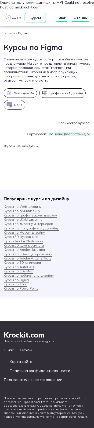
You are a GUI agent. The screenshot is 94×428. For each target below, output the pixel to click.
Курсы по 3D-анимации (22, 262)
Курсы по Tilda (15, 284)
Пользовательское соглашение (33, 379)
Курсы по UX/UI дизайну (23, 219)
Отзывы (80, 18)
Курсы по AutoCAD (19, 267)
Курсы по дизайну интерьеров (28, 224)
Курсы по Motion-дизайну (24, 232)
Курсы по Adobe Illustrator (24, 249)
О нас (9, 350)
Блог (62, 18)
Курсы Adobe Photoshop (23, 241)
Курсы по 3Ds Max (18, 271)
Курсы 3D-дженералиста (24, 245)
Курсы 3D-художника (21, 237)
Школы (25, 350)
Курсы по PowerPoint (21, 288)
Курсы (35, 18)
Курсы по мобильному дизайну (29, 275)
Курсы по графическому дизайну (30, 215)
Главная (9, 33)
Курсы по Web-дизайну (23, 206)
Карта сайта (21, 361)
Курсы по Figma (16, 280)
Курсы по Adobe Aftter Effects (27, 258)
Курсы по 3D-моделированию (28, 254)
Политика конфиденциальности (40, 371)
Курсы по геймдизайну (22, 211)
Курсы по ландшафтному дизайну (31, 228)
